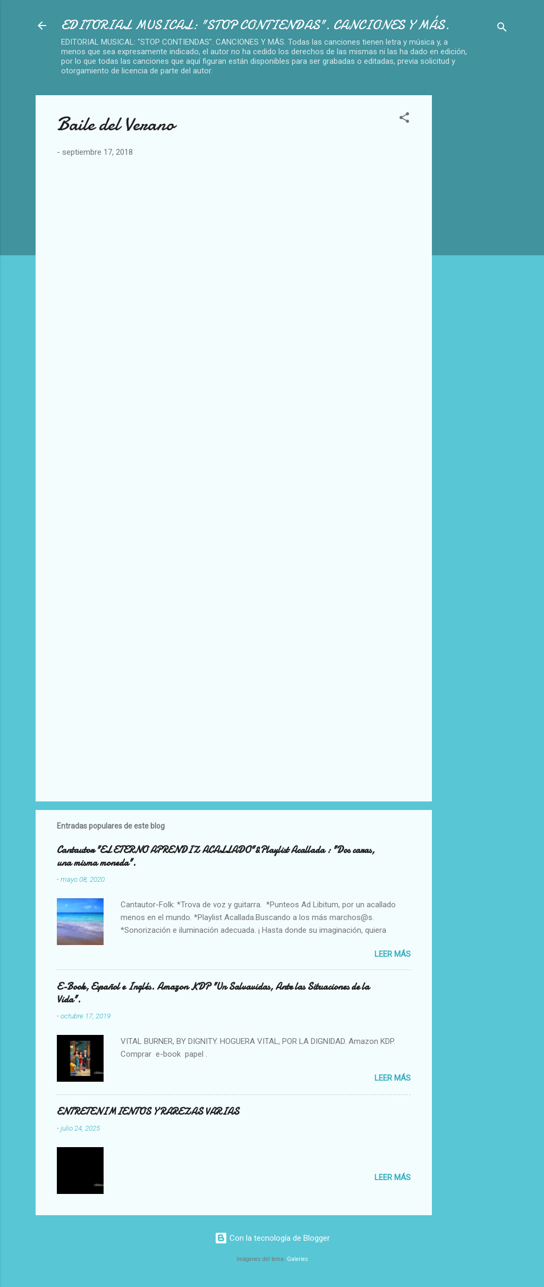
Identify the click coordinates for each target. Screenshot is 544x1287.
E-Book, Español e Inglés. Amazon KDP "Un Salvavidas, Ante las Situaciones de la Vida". (213, 993)
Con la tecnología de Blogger (272, 1238)
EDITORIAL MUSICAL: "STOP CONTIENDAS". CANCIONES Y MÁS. (255, 25)
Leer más (393, 954)
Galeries (297, 1259)
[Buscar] (502, 29)
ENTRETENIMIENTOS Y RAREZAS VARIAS (148, 1111)
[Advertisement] (492, 254)
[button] (404, 119)
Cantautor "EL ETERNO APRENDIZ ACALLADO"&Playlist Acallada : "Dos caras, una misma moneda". (216, 856)
